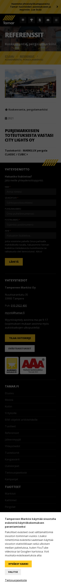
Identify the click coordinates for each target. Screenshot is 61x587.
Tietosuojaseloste (16, 580)
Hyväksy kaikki (18, 563)
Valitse (13, 571)
